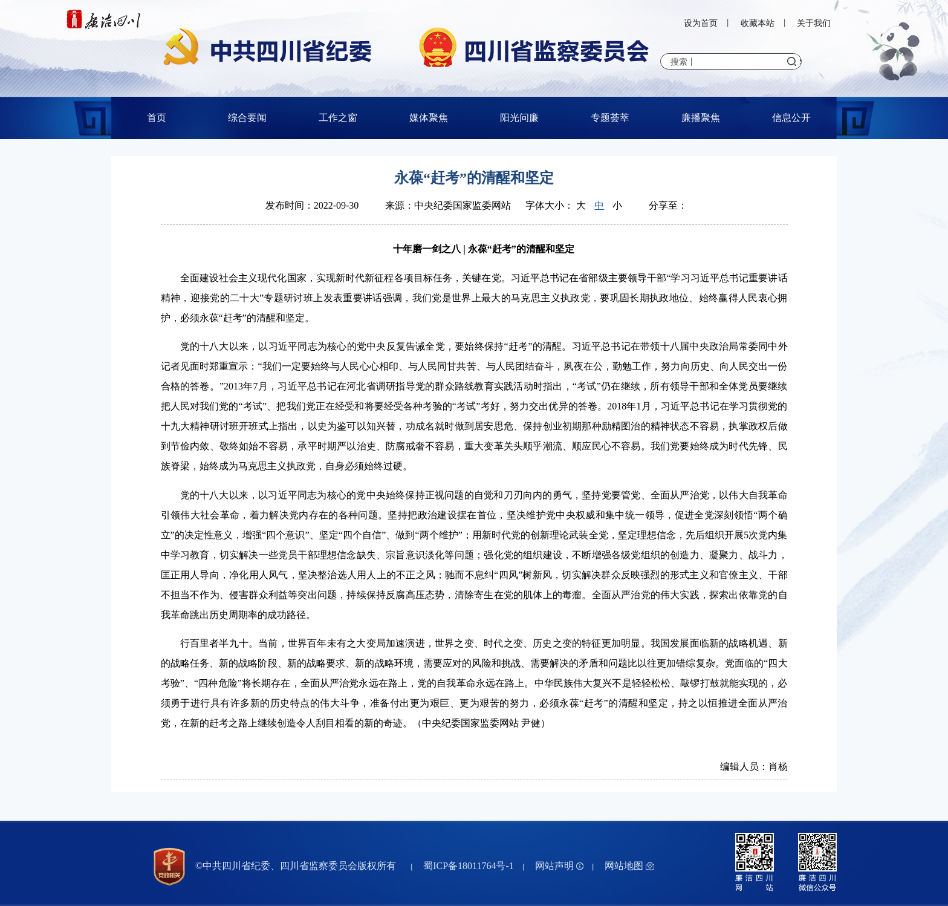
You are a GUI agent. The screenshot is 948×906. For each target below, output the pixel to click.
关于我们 (814, 23)
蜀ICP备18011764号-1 (468, 866)
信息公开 (791, 117)
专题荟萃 (610, 117)
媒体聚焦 (428, 117)
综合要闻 (247, 117)
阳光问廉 (519, 117)
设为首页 (701, 23)
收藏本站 (757, 23)
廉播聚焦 (700, 117)
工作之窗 (338, 117)
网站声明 (559, 866)
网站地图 (629, 866)
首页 (156, 117)
